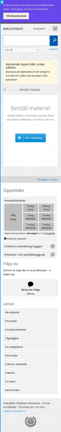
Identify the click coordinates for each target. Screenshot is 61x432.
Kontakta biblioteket (15, 329)
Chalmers (10, 372)
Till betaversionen (16, 15)
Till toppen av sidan (47, 179)
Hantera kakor (12, 390)
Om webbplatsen (14, 346)
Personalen (11, 321)
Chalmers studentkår (16, 364)
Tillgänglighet (12, 338)
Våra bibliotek (12, 312)
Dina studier (11, 355)
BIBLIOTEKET (12, 28)
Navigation (39, 28)
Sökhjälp (53, 49)
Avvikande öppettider (15, 238)
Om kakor (10, 381)
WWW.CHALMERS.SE (15, 411)
